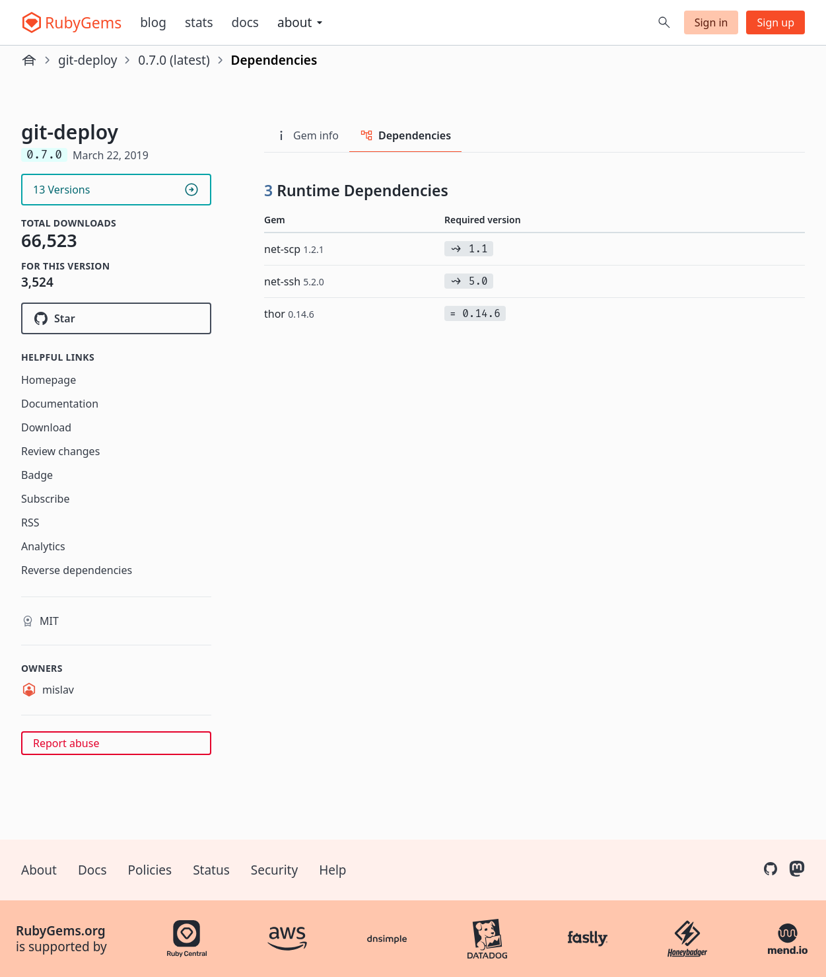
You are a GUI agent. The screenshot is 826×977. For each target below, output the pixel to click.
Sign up (775, 22)
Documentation (59, 403)
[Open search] (664, 22)
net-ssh (294, 281)
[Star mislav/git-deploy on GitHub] (116, 318)
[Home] (29, 60)
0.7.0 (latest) (173, 60)
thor (289, 314)
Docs (245, 22)
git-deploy (87, 60)
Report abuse (66, 743)
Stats (199, 22)
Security (274, 870)
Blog (153, 22)
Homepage (48, 380)
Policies (150, 870)
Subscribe (45, 498)
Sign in (711, 22)
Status (211, 870)
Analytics (43, 546)
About (39, 870)
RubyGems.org (61, 930)
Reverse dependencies (76, 570)
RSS (30, 522)
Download (46, 427)
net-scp (294, 249)
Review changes (60, 451)
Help (332, 870)
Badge (37, 475)
